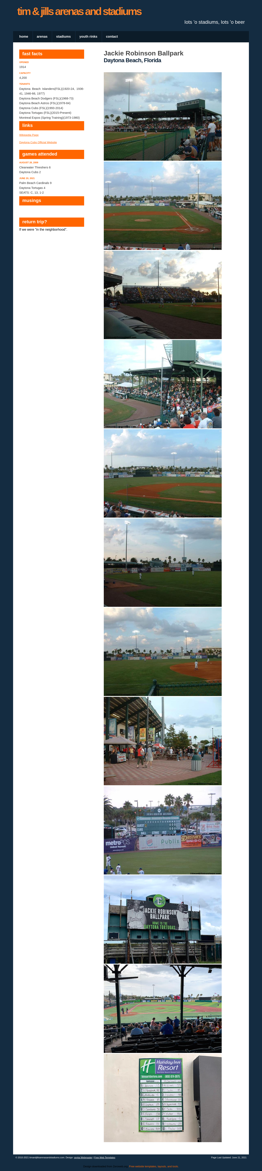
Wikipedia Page (28, 135)
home (23, 36)
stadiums (63, 36)
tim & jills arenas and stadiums (79, 11)
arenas (42, 36)
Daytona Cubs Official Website (38, 142)
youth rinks (88, 36)
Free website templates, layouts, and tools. (154, 1166)
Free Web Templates (104, 1157)
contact (112, 36)
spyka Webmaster (83, 1157)
